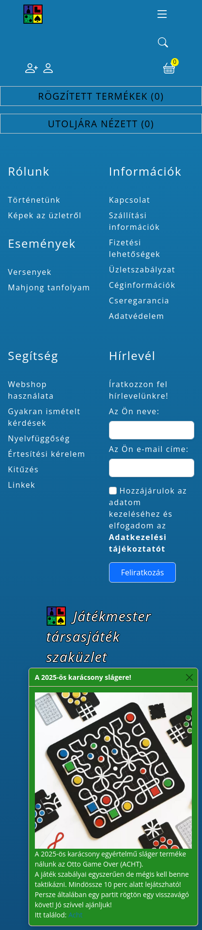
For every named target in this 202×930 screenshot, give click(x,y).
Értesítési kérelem (46, 454)
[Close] (190, 677)
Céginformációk (142, 285)
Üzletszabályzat (142, 269)
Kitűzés (23, 469)
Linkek (21, 485)
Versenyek (29, 272)
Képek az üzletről (44, 215)
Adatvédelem (137, 316)
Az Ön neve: (134, 411)
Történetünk (34, 200)
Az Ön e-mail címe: (149, 449)
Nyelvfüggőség (39, 438)
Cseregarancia (139, 300)
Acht (75, 914)
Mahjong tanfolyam (49, 287)
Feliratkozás (142, 572)
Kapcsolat (130, 200)
